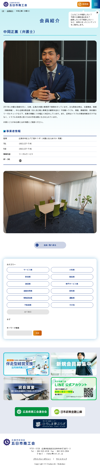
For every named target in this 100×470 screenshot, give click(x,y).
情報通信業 (28, 298)
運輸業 (72, 298)
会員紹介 (10, 11)
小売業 (72, 270)
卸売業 (72, 291)
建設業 (28, 284)
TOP (3, 11)
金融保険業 (28, 291)
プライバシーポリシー (42, 459)
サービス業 (28, 270)
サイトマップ (61, 459)
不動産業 (28, 305)
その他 (72, 305)
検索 (37, 333)
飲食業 (28, 277)
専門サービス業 (72, 284)
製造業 (72, 277)
